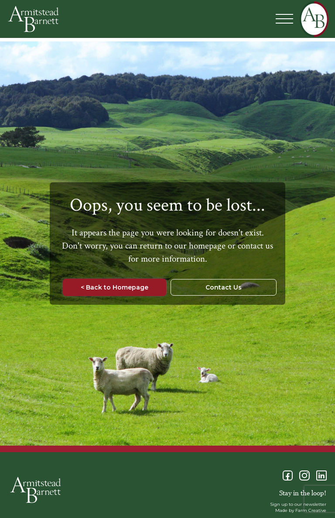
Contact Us (223, 287)
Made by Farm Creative (300, 510)
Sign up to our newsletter (298, 504)
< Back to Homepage (114, 287)
